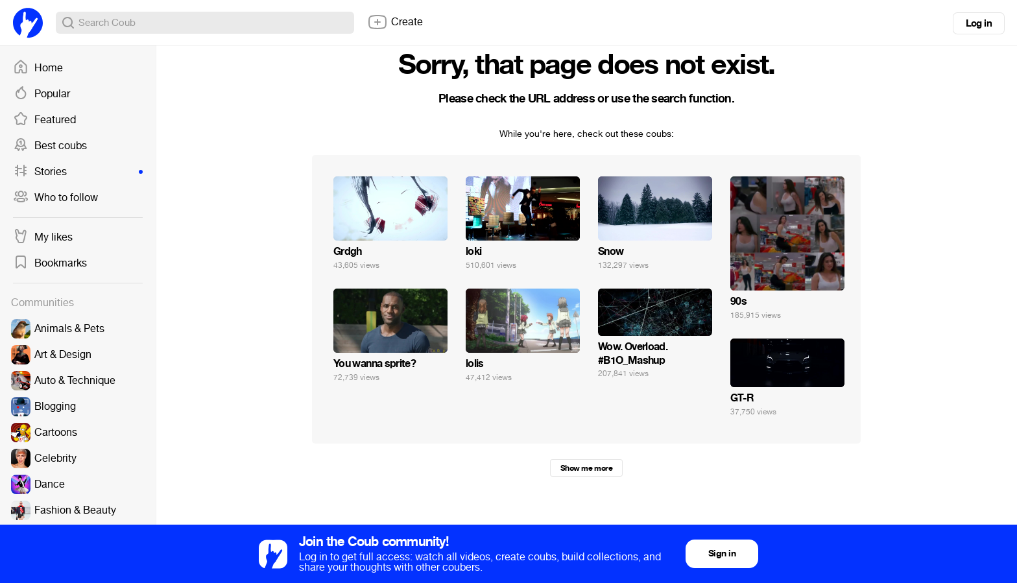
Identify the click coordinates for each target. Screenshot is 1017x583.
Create (395, 22)
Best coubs (50, 146)
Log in (979, 23)
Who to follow (55, 198)
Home (38, 68)
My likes (43, 237)
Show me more (586, 468)
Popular (41, 94)
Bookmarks (50, 263)
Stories (78, 172)
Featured (44, 120)
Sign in (722, 553)
